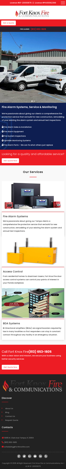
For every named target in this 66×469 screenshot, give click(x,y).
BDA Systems (11, 323)
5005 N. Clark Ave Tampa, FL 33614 (19, 438)
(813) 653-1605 (38, 29)
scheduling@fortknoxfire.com (17, 447)
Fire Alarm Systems (15, 216)
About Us (9, 408)
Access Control (13, 271)
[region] (33, 67)
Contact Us (10, 416)
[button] (32, 101)
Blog (7, 412)
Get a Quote (8, 23)
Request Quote (11, 420)
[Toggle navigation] (63, 2)
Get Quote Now (10, 160)
